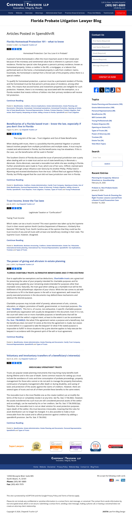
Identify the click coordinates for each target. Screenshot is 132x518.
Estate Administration (54, 106)
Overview (28, 13)
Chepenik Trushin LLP (29, 511)
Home (10, 13)
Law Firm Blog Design (114, 511)
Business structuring (31, 246)
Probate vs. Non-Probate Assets (105, 188)
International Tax (34, 248)
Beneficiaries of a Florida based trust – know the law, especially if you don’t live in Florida (44, 125)
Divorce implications (38, 106)
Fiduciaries (19, 108)
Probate (47, 110)
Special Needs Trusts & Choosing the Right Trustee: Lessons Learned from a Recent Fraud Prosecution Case (107, 197)
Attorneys (39, 13)
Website (19, 13)
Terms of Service (68, 496)
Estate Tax (66, 246)
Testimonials (109, 13)
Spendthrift (60, 112)
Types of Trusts (56, 189)
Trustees (47, 189)
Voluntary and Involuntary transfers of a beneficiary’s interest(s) (43, 355)
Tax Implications (74, 248)
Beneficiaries (18, 106)
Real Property (17, 112)
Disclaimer (51, 467)
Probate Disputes (56, 110)
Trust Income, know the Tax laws (25, 200)
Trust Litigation (73, 112)
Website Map (74, 467)
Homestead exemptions (41, 108)
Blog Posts (95, 467)
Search (107, 164)
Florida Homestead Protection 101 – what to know (35, 41)
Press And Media (94, 13)
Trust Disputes (26, 189)
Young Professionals (73, 189)
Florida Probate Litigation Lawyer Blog (28, 5)
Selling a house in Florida (47, 112)
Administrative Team (54, 13)
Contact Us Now (107, 77)
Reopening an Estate (29, 112)
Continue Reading (15, 100)
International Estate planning (17, 248)
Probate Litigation (69, 110)
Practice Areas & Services (75, 13)
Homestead (28, 108)
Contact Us (121, 13)
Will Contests (99, 117)
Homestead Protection (59, 108)
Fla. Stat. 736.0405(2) (16, 320)
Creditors (27, 106)
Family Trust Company (56, 185)
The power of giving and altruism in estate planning (36, 261)
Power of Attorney (45, 187)
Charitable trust (61, 278)
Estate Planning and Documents (51, 342)
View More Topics (99, 144)
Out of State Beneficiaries (16, 110)
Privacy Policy (62, 467)
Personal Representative (34, 110)
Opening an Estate (74, 108)
